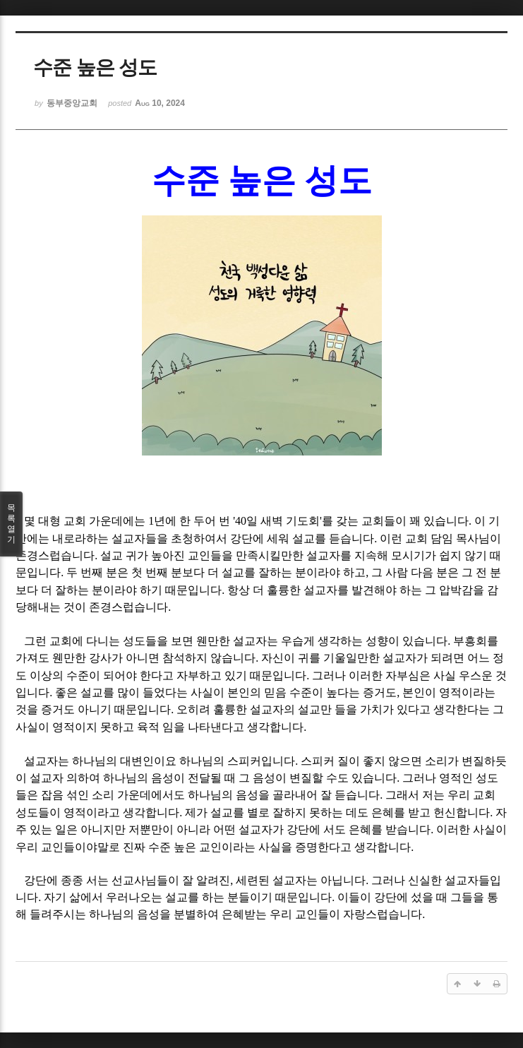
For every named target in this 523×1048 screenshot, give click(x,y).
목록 (11, 524)
